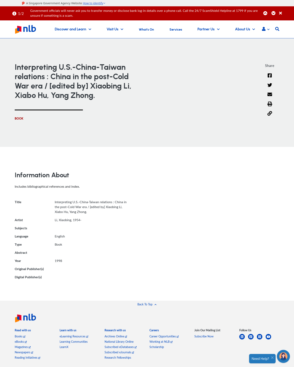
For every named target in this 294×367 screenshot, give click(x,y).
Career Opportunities (164, 336)
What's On (146, 29)
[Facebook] (269, 78)
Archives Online (116, 336)
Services (175, 29)
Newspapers (24, 352)
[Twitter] (270, 87)
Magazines (23, 347)
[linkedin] (243, 339)
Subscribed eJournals (119, 352)
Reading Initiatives (27, 357)
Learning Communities (74, 342)
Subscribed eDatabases (121, 347)
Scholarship (156, 347)
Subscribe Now (204, 336)
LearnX (64, 347)
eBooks (21, 342)
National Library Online (119, 342)
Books (20, 336)
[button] (266, 29)
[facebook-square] (252, 339)
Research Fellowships (118, 357)
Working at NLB (161, 342)
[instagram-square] (261, 339)
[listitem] (23, 331)
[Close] (286, 11)
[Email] (270, 97)
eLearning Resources (74, 336)
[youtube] (270, 339)
